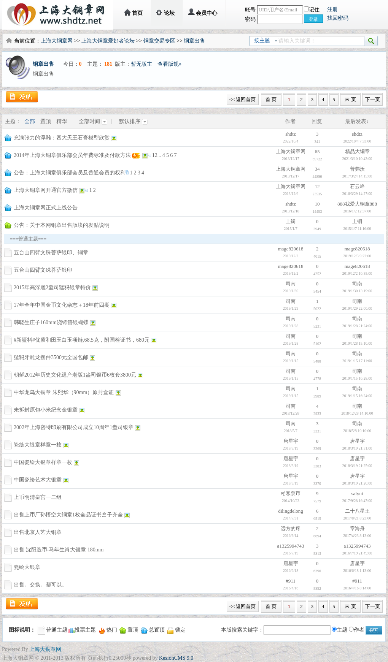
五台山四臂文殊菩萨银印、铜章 (51, 252)
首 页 (271, 99)
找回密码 (337, 18)
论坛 (169, 13)
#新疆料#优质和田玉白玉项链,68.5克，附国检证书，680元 (81, 340)
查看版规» (169, 64)
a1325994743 (290, 546)
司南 (291, 284)
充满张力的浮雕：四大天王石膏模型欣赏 (62, 138)
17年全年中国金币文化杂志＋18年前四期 (62, 305)
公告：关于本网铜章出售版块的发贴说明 (62, 225)
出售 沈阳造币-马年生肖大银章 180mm (58, 550)
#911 (291, 581)
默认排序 (133, 121)
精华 (61, 121)
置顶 (45, 121)
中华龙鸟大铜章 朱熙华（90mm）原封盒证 (64, 392)
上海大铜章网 (57, 41)
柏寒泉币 (291, 493)
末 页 (350, 99)
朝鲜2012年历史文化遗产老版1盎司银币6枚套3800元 (75, 375)
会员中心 (206, 13)
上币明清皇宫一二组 (38, 497)
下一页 (372, 99)
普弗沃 (357, 169)
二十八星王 (357, 511)
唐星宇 (290, 441)
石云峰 (357, 186)
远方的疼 (291, 528)
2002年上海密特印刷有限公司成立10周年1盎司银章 (74, 427)
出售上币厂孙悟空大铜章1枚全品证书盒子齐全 (68, 515)
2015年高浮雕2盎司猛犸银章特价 (52, 287)
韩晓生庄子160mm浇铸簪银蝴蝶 (51, 322)
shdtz (290, 134)
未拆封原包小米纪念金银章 (46, 410)
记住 (312, 10)
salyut (357, 493)
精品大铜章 (357, 151)
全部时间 (93, 121)
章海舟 (357, 528)
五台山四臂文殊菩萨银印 (43, 270)
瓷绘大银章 (27, 567)
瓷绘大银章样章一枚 (38, 445)
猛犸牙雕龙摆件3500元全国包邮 (51, 357)
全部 (29, 121)
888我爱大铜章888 (357, 204)
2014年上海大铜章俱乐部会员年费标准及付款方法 (72, 155)
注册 (332, 9)
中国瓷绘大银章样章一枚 (43, 462)
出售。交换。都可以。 (40, 585)
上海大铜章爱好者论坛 (108, 41)
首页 (137, 13)
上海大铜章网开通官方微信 (46, 190)
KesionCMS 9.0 (176, 658)
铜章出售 (194, 41)
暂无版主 (141, 64)
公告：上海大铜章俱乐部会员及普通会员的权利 (70, 173)
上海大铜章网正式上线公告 (46, 208)
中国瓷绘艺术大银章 (38, 480)
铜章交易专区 (159, 41)
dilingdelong (290, 511)
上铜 (291, 221)
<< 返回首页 (242, 99)
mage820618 (290, 249)
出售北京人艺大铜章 (38, 532)
